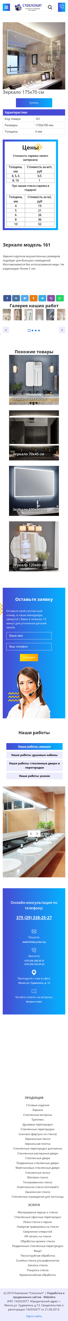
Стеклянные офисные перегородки (37, 1217)
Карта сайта (34, 1316)
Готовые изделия (37, 1105)
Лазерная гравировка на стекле (38, 1226)
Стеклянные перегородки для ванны (37, 1148)
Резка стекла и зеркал (37, 1221)
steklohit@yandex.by (34, 942)
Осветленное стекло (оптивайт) (38, 1187)
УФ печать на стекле (37, 1236)
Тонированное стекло (37, 1182)
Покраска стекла (37, 1270)
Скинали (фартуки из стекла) (38, 1134)
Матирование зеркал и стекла (38, 1212)
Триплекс (38, 1119)
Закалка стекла (38, 1265)
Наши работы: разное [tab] (34, 776)
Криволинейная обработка (38, 1274)
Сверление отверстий (37, 1231)
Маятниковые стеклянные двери (38, 1167)
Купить (34, 102)
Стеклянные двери (37, 1158)
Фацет (38, 1250)
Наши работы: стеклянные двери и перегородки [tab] (34, 765)
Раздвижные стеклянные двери (38, 1163)
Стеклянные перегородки (38, 1129)
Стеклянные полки (37, 1172)
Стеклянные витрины (37, 1114)
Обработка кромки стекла (37, 1241)
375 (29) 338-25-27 (34, 917)
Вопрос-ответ (34, 1001)
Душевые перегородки (38, 1124)
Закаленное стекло (37, 1191)
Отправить (29, 657)
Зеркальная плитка (37, 1143)
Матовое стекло (37, 1177)
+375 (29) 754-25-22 (34, 964)
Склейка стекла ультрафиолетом (37, 1260)
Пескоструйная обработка (37, 1255)
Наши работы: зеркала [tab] (34, 746)
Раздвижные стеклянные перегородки (37, 1246)
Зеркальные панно (37, 1138)
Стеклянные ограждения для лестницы (38, 1196)
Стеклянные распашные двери (37, 1153)
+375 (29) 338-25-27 (34, 960)
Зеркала (37, 1109)
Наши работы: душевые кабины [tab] (34, 755)
